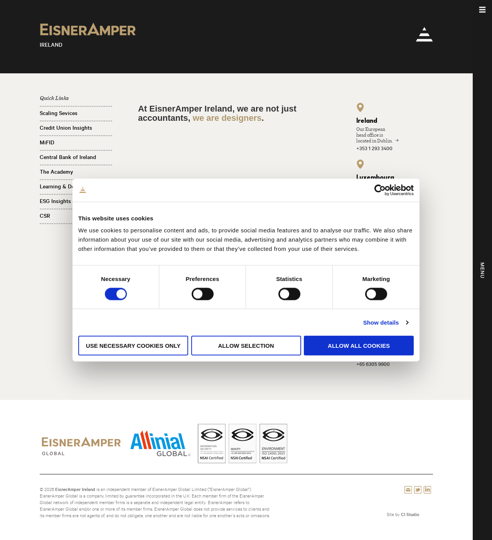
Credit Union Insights (66, 127)
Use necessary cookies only (133, 345)
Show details (381, 322)
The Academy (56, 171)
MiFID (47, 142)
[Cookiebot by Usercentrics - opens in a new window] (380, 190)
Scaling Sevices (59, 113)
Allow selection (246, 345)
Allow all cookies (359, 345)
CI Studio (410, 514)
